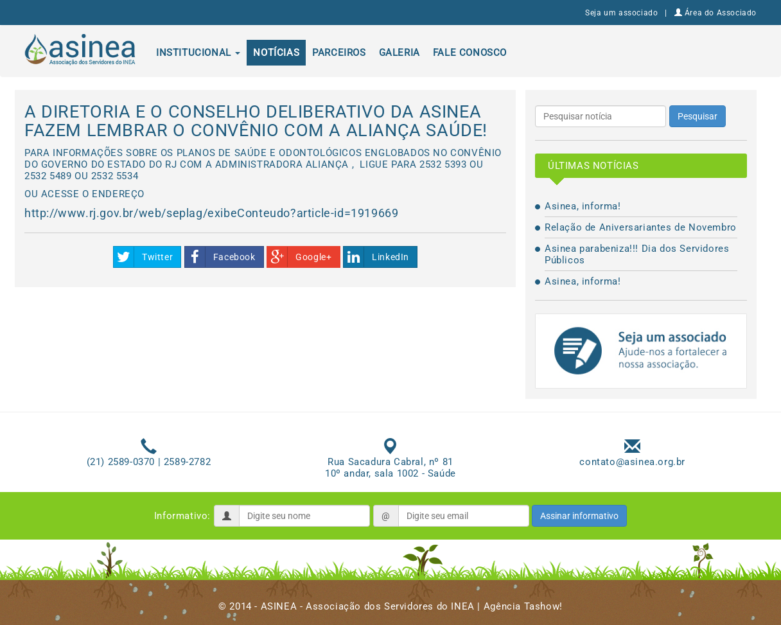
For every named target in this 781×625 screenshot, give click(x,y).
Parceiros (338, 52)
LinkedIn (376, 257)
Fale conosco (470, 52)
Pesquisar (697, 116)
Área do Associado (715, 12)
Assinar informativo (579, 516)
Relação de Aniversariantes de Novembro (641, 227)
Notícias (276, 52)
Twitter (143, 257)
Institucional (198, 52)
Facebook (220, 257)
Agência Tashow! (523, 606)
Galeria (399, 52)
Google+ (299, 257)
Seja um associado (621, 12)
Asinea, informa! (583, 206)
